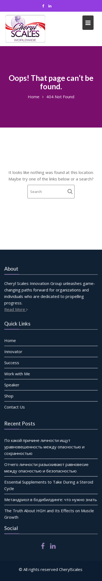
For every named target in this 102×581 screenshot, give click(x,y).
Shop (9, 395)
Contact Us (15, 406)
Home (10, 340)
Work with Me (17, 373)
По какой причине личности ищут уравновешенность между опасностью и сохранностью (44, 447)
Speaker (12, 384)
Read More (17, 309)
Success (12, 362)
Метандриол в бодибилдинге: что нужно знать (51, 499)
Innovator (14, 351)
